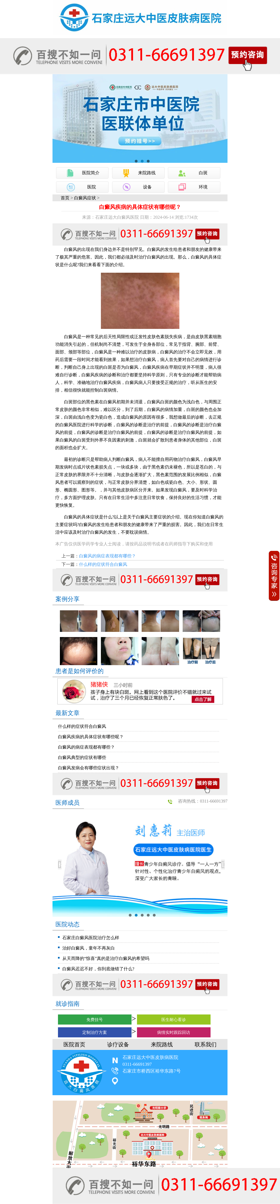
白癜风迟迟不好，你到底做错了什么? (98, 968)
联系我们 (206, 1044)
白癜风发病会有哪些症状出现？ (88, 767)
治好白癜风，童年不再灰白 (88, 948)
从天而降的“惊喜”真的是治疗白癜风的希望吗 (105, 958)
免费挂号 (94, 1019)
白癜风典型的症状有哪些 (82, 757)
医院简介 (91, 172)
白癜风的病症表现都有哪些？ (107, 556)
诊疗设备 (118, 1044)
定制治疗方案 (94, 1032)
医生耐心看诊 (173, 1019)
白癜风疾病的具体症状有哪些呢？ (91, 736)
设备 (147, 187)
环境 (203, 187)
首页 (65, 198)
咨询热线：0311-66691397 (203, 801)
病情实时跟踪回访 (173, 1032)
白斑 (203, 172)
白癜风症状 (85, 198)
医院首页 (74, 1044)
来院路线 (147, 172)
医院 (91, 187)
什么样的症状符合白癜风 (103, 564)
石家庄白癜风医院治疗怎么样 (90, 937)
